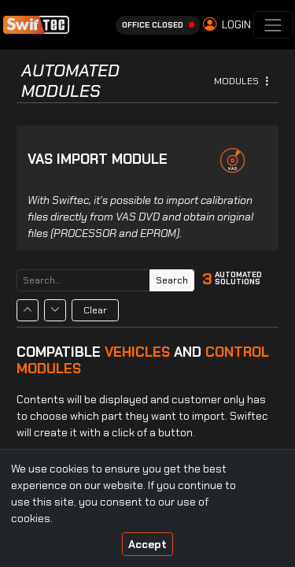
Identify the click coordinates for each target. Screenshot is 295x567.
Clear (95, 310)
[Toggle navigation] (272, 25)
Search (172, 280)
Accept (147, 544)
